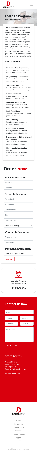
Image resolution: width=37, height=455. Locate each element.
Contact (18, 441)
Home (18, 421)
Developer (18, 431)
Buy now (9, 259)
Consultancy (18, 424)
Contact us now (12, 345)
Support (18, 437)
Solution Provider (18, 434)
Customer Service (18, 427)
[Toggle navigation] (31, 5)
